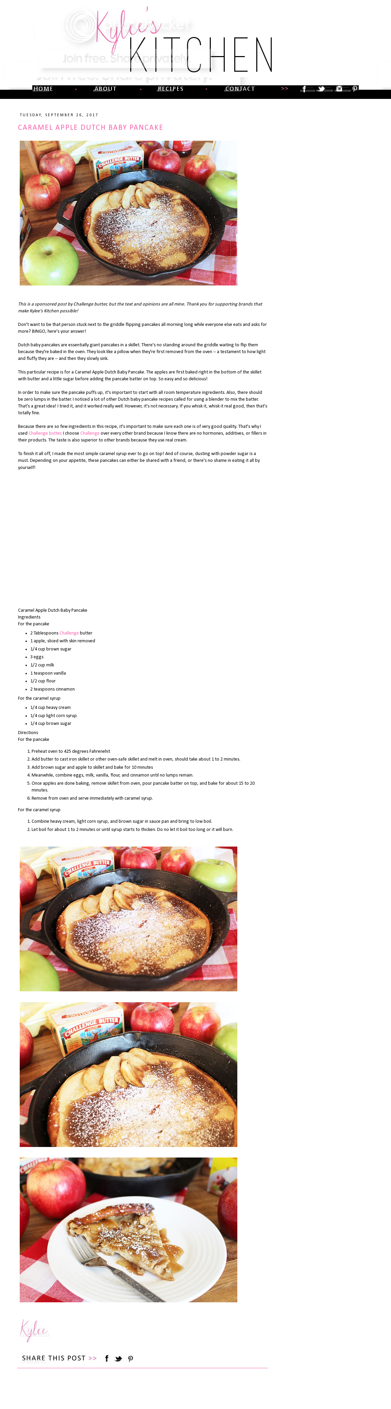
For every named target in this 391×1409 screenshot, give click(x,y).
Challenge (90, 433)
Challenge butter (45, 433)
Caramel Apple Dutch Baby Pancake (91, 128)
